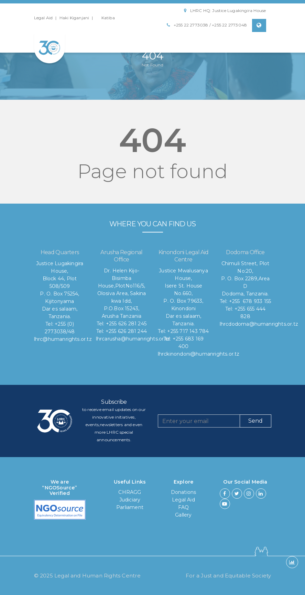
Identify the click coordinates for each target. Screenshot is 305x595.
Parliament (129, 507)
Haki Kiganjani (74, 17)
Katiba (108, 17)
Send (255, 421)
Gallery (183, 515)
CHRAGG (129, 492)
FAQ (183, 507)
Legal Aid (43, 17)
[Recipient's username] (199, 421)
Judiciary (130, 500)
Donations (183, 492)
